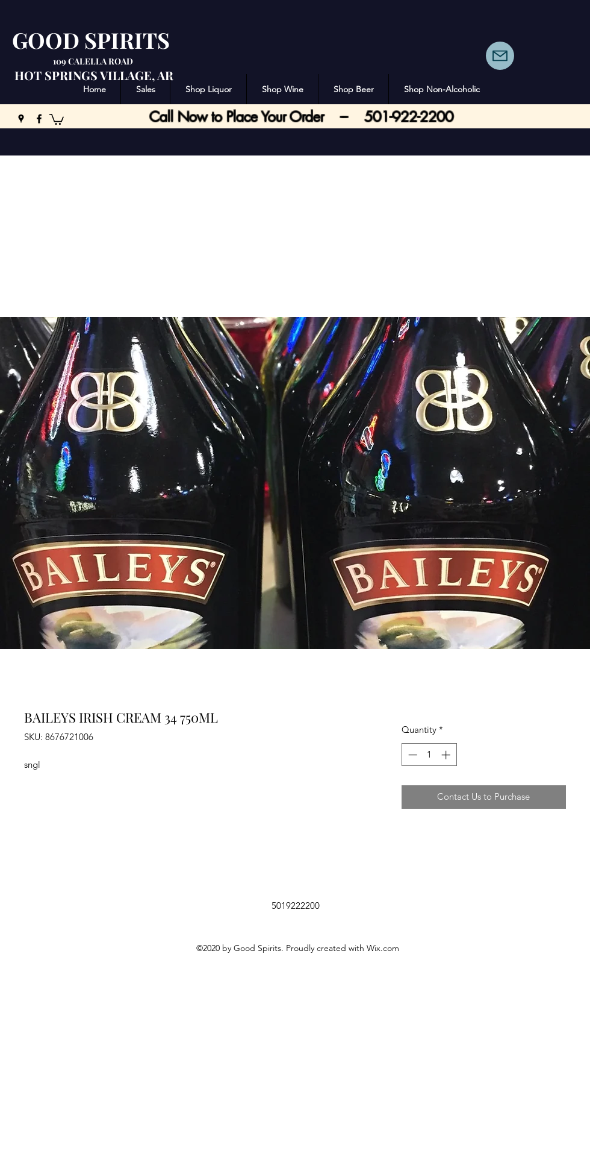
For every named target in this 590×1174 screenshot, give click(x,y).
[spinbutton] (429, 755)
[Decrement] (411, 755)
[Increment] (447, 755)
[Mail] (500, 56)
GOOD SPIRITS (91, 39)
